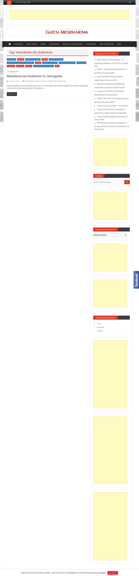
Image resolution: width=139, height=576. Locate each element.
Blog (119, 44)
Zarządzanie (54, 44)
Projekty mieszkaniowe (50, 63)
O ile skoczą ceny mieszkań (107, 106)
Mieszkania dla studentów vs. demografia (34, 76)
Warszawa (20, 66)
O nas (99, 324)
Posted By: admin (14, 81)
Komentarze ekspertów (33, 59)
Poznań (38, 63)
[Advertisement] (69, 14)
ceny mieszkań (29, 81)
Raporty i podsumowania (73, 44)
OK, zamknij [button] (113, 573)
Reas (64, 81)
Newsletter (100, 327)
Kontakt (99, 331)
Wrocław (28, 66)
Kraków (44, 59)
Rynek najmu (81, 63)
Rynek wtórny (31, 44)
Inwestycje (18, 44)
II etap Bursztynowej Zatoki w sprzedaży (111, 117)
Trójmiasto (11, 66)
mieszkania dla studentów (54, 81)
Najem (43, 44)
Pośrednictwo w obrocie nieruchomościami (20, 63)
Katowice (20, 59)
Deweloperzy (11, 59)
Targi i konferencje (106, 44)
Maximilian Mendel (40, 81)
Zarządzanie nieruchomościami (43, 66)
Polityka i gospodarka (56, 59)
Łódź (57, 66)
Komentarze (91, 44)
